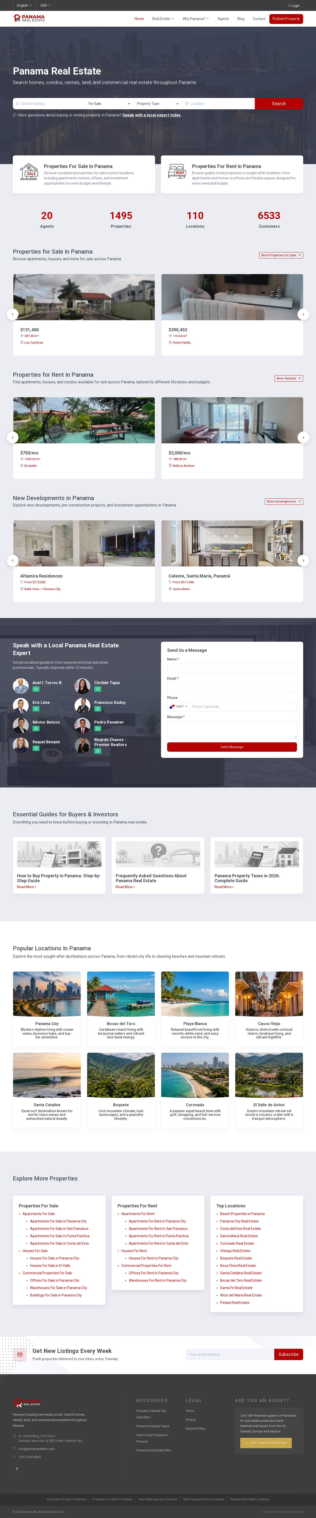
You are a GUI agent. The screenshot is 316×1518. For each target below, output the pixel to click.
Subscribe (288, 1354)
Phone (172, 698)
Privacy (191, 1420)
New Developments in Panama (203, 1499)
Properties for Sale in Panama (66, 1499)
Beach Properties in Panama (242, 1214)
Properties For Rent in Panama (226, 166)
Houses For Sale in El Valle (50, 1266)
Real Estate (163, 19)
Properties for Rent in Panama (112, 1499)
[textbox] (158, 103)
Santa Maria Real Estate (239, 1236)
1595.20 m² (30, 459)
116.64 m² (178, 336)
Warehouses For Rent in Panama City (157, 1280)
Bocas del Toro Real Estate (241, 1280)
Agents (223, 19)
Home (139, 19)
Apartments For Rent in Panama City (157, 1221)
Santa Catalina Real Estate (241, 1273)
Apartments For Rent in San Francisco (158, 1229)
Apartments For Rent (137, 1214)
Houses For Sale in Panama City (54, 1258)
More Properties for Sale (281, 255)
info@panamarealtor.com (37, 1449)
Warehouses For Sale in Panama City (58, 1288)
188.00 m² (178, 459)
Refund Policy (195, 1428)
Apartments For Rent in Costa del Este (158, 1243)
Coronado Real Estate (237, 1243)
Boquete (28, 466)
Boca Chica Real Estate (238, 1266)
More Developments (284, 501)
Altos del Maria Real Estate (241, 1295)
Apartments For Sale (39, 1214)
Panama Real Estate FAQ (153, 1450)
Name (173, 659)
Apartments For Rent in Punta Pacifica (159, 1236)
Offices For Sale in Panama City (54, 1280)
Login (293, 5)
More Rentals (289, 378)
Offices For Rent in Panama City (153, 1273)
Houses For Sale (35, 1251)
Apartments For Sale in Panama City (58, 1221)
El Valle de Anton (269, 1105)
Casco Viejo (269, 1023)
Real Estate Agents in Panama (157, 1499)
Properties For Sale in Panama (78, 166)
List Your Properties (266, 1442)
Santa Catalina (47, 1105)
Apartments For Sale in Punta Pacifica (59, 1236)
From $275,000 (32, 582)
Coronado (195, 1105)
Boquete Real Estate (236, 1258)
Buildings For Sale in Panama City (56, 1295)
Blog (240, 19)
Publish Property (286, 19)
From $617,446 (181, 582)
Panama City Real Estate (239, 1221)
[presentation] (13, 314)
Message (176, 717)
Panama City (47, 1023)
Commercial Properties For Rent (146, 1266)
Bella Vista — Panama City (40, 589)
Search (279, 103)
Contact (259, 19)
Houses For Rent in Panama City (153, 1258)
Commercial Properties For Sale (47, 1273)
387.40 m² (29, 336)
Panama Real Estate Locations (249, 1499)
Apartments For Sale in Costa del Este (59, 1243)
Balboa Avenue (181, 466)
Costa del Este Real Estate (240, 1229)
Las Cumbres (31, 342)
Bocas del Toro (121, 1023)
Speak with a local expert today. (151, 115)
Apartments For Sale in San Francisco (59, 1229)
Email (173, 678)
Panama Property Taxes (152, 1426)
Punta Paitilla (180, 342)
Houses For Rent (134, 1251)
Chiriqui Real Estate (235, 1251)
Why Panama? (196, 19)
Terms (190, 1411)
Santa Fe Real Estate (236, 1288)
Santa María (179, 589)
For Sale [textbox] (95, 104)
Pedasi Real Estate (234, 1303)
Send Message (232, 747)
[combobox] (109, 103)
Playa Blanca (195, 1023)
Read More (26, 887)
